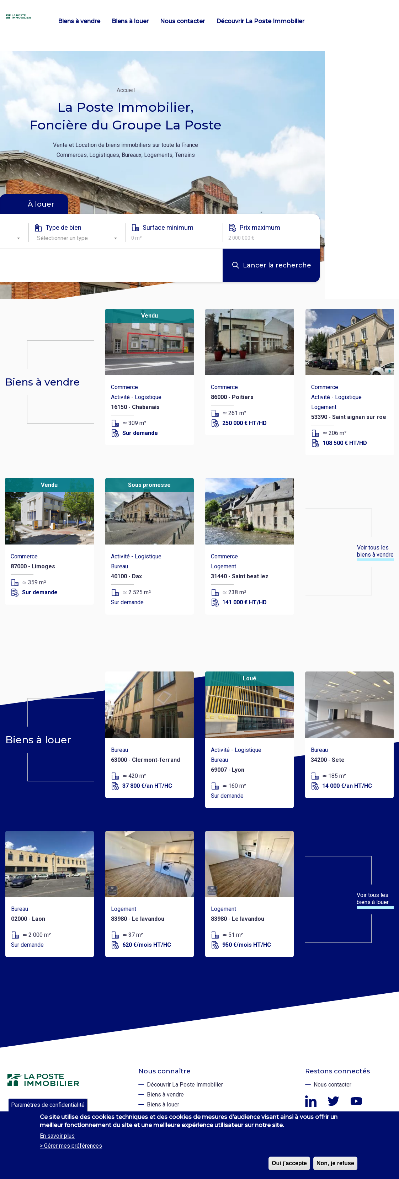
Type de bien (63, 227)
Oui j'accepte (289, 1163)
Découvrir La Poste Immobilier (260, 21)
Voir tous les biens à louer (373, 899)
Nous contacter (182, 21)
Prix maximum (260, 227)
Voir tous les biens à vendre (375, 551)
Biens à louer (130, 21)
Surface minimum (168, 227)
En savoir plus (57, 1135)
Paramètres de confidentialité (48, 1104)
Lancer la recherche (277, 265)
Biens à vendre (79, 21)
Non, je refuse (335, 1163)
